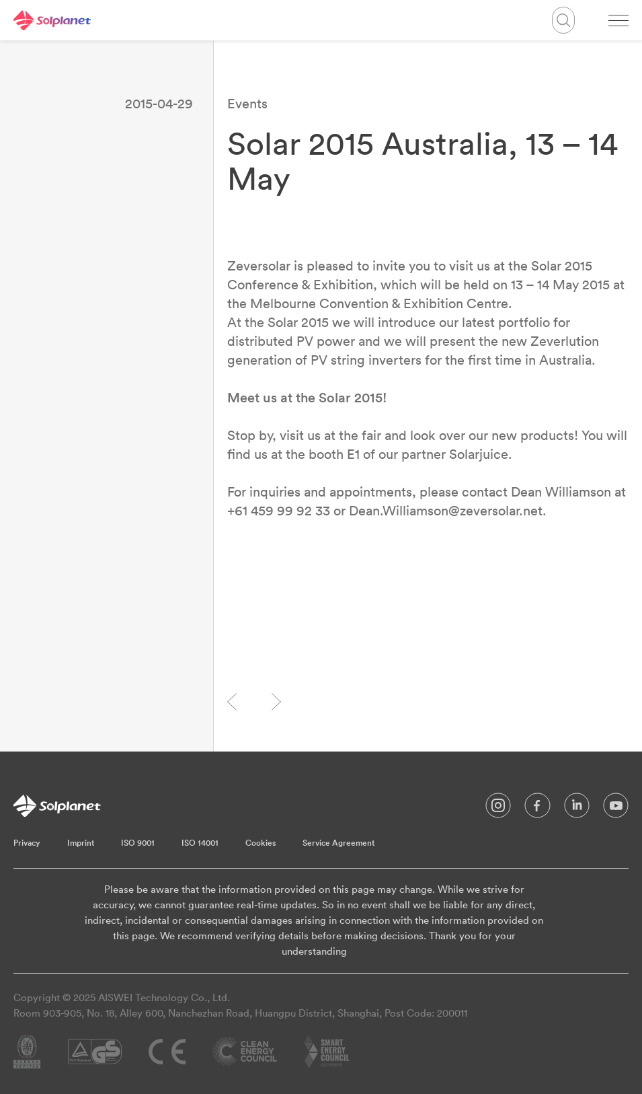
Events (247, 103)
